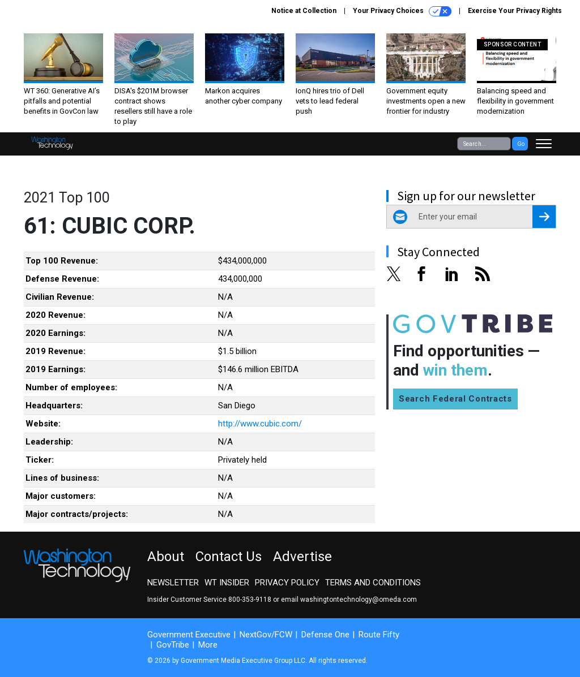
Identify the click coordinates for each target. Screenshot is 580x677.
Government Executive (189, 634)
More (208, 645)
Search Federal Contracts (455, 399)
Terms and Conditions (373, 582)
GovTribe (172, 645)
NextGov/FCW (266, 634)
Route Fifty (379, 634)
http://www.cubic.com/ (260, 424)
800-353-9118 (249, 599)
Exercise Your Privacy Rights (515, 11)
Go (520, 144)
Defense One (325, 634)
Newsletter (173, 582)
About (165, 556)
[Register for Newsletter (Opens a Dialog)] (544, 216)
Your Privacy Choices (402, 11)
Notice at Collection (303, 11)
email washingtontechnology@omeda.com (349, 599)
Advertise (302, 556)
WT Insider (226, 582)
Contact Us (228, 556)
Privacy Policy (287, 582)
